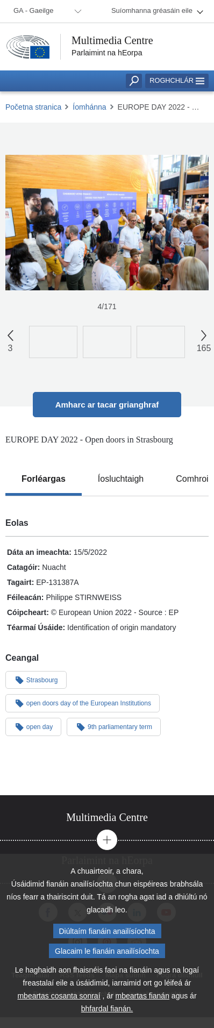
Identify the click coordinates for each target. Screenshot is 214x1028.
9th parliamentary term (113, 726)
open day (33, 726)
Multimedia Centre (112, 40)
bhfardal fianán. (107, 1010)
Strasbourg (36, 679)
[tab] (43, 479)
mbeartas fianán (142, 997)
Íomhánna (89, 107)
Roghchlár (176, 80)
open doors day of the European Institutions (82, 703)
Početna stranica (33, 107)
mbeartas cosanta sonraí (58, 997)
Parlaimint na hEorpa (107, 52)
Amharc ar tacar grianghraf (107, 404)
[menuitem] (45, 11)
